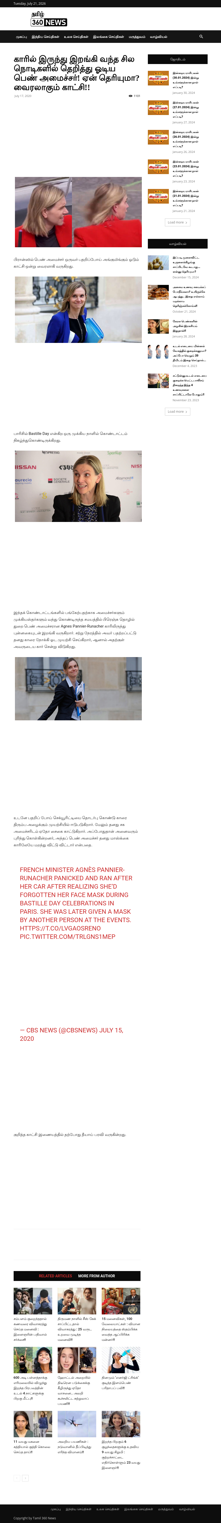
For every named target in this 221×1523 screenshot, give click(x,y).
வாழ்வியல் (158, 36)
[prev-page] (17, 1478)
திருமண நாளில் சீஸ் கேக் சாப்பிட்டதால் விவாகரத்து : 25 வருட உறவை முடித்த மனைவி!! (77, 1329)
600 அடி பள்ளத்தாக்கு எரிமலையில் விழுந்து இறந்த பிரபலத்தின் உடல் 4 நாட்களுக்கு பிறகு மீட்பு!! (30, 1388)
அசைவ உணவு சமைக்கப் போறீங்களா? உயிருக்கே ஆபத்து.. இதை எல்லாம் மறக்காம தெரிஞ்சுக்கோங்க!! (189, 296)
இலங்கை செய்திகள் (108, 36)
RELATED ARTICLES (55, 1276)
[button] (201, 36)
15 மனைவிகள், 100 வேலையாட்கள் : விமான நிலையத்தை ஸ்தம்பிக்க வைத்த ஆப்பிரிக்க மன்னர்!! (121, 1329)
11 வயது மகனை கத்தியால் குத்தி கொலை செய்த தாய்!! (32, 1447)
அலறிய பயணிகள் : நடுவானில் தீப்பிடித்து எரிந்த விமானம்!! (74, 1447)
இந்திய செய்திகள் (45, 36)
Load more (177, 222)
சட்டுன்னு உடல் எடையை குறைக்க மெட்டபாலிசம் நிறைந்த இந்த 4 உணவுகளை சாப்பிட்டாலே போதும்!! (190, 385)
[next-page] (25, 1478)
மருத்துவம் (137, 36)
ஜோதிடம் (177, 59)
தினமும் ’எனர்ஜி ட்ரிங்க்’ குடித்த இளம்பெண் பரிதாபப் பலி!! (120, 1383)
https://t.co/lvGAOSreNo (60, 928)
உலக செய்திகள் (76, 36)
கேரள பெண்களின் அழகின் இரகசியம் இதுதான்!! (185, 326)
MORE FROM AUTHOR (96, 1276)
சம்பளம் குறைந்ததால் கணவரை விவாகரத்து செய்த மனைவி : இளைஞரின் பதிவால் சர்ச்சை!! (30, 1329)
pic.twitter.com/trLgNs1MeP (67, 936)
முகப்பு (21, 36)
